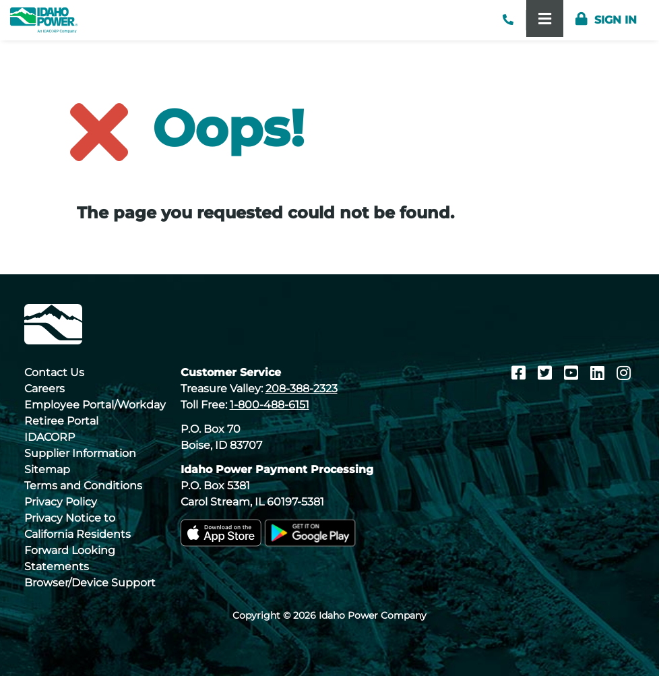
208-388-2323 (301, 388)
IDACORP (49, 437)
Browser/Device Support (90, 582)
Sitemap (47, 469)
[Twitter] (547, 373)
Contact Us (54, 372)
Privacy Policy (60, 501)
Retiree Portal (61, 420)
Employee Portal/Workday (95, 404)
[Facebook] (520, 373)
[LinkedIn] (599, 373)
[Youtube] (573, 373)
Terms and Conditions (83, 485)
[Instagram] (624, 373)
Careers (44, 388)
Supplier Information (80, 453)
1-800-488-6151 (269, 404)
